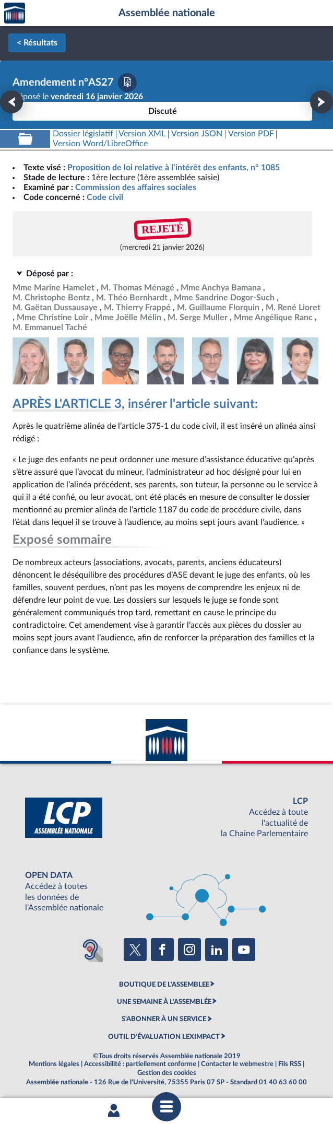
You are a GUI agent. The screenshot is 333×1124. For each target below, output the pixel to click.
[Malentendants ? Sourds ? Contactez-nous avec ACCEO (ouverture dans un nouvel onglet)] (90, 949)
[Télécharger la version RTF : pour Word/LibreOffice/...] (100, 144)
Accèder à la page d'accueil (14, 13)
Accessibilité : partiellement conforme (140, 1064)
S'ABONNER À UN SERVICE (164, 1019)
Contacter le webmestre (237, 1064)
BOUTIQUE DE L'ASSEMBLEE (164, 984)
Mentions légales (54, 1064)
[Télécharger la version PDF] (127, 82)
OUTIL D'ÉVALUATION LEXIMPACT (164, 1037)
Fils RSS (289, 1064)
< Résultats (37, 43)
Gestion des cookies (166, 1073)
